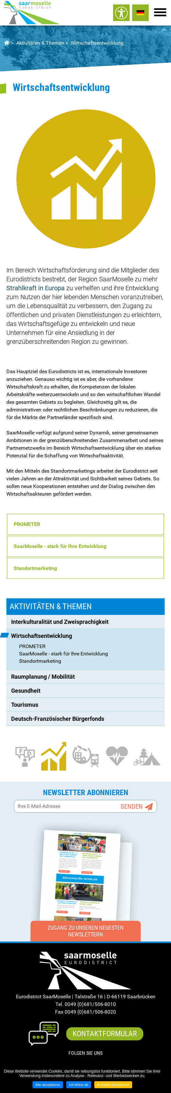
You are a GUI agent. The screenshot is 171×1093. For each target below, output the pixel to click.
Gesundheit (25, 690)
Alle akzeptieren (47, 1085)
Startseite (6, 43)
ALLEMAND (140, 12)
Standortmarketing (35, 568)
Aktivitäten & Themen (40, 43)
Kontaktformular (105, 1033)
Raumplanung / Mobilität (43, 676)
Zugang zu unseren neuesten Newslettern (85, 931)
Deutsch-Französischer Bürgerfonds (57, 718)
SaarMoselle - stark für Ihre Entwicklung (60, 546)
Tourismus (24, 704)
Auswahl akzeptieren (113, 1085)
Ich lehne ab (78, 1085)
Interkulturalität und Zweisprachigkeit (60, 621)
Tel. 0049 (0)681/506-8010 (85, 1004)
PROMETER (32, 646)
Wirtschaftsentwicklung (97, 43)
